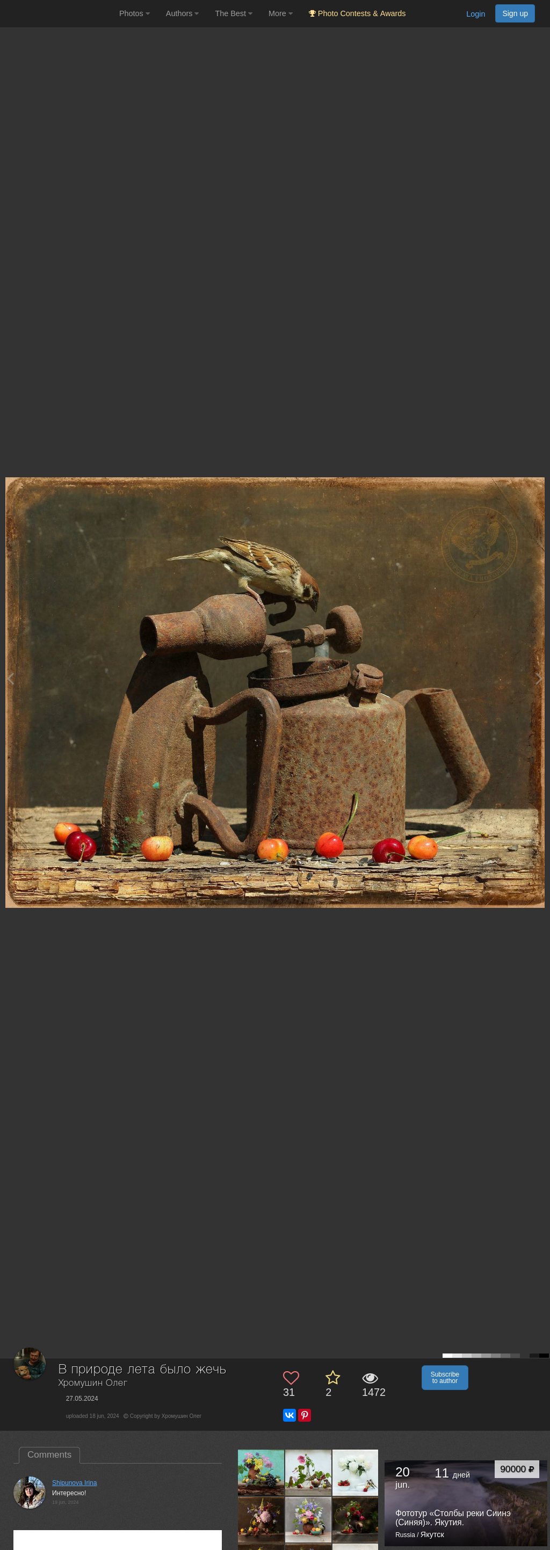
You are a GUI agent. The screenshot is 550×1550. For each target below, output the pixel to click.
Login (475, 14)
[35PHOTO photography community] (58, 13)
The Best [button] (233, 13)
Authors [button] (182, 13)
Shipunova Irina (74, 1483)
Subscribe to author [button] (445, 1378)
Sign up (515, 13)
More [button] (281, 13)
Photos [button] (134, 13)
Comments (49, 1455)
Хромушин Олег (93, 1383)
